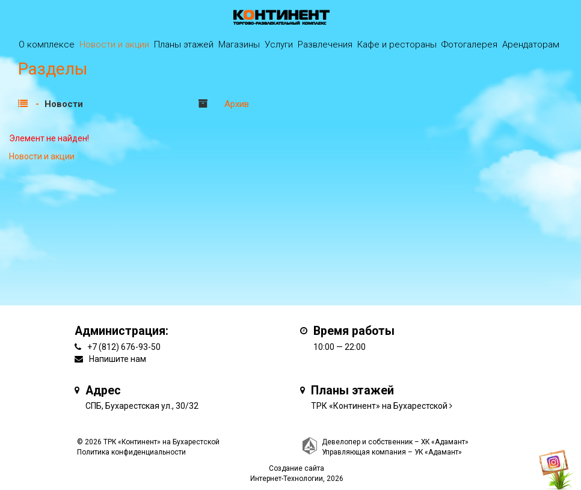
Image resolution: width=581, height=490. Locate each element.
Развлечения (325, 44)
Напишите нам (117, 359)
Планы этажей (184, 44)
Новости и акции (114, 44)
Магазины (239, 44)
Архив (236, 104)
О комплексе (47, 44)
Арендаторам (530, 44)
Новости (64, 104)
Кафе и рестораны (397, 44)
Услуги (279, 44)
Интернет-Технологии (286, 478)
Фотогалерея (469, 44)
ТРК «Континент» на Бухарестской (379, 406)
